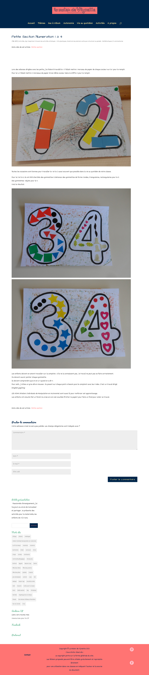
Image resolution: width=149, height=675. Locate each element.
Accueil (31, 24)
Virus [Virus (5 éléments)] (23, 604)
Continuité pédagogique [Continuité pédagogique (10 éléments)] (19, 559)
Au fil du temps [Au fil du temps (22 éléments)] (17, 545)
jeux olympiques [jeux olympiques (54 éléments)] (17, 577)
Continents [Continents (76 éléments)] (27, 555)
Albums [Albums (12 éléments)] (20, 537)
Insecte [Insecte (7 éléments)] (31, 572)
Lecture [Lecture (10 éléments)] (25, 577)
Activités (100, 24)
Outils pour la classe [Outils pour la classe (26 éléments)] (29, 586)
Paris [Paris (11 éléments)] (14, 590)
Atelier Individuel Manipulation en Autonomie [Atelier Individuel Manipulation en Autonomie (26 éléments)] (24, 541)
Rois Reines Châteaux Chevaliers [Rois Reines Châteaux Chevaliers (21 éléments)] (26, 599)
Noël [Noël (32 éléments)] (14, 586)
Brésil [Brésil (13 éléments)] (22, 550)
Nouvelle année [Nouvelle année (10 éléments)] (31, 581)
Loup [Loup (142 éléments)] (30, 577)
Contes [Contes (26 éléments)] (20, 555)
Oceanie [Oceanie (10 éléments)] (19, 586)
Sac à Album (54, 24)
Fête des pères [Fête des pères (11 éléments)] (16, 572)
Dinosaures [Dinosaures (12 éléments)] (30, 559)
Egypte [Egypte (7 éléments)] (20, 564)
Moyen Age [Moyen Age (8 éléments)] (21, 581)
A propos (112, 24)
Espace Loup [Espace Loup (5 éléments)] (28, 564)
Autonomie (68, 24)
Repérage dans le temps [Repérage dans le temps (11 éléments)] (25, 595)
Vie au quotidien (85, 24)
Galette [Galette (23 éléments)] (24, 572)
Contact (27, 655)
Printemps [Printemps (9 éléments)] (33, 590)
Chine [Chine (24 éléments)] (34, 550)
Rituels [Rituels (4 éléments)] (14, 599)
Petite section (36, 47)
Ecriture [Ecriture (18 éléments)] (15, 564)
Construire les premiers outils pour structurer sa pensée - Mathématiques (89, 41)
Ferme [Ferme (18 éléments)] (35, 564)
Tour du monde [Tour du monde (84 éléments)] (16, 604)
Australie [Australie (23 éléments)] (25, 545)
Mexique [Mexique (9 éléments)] (14, 581)
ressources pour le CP (20, 618)
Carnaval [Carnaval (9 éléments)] (28, 550)
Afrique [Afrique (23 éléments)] (14, 537)
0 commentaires (118, 41)
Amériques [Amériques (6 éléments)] (27, 537)
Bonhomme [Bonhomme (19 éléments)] (15, 550)
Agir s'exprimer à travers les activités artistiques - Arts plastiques (45, 41)
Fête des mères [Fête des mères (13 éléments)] (16, 568)
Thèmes (41, 24)
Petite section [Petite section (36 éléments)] (20, 590)
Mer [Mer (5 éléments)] (35, 577)
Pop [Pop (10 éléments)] (28, 590)
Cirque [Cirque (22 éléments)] (14, 555)
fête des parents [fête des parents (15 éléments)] (27, 568)
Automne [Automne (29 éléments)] (32, 545)
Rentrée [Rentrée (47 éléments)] (15, 595)
